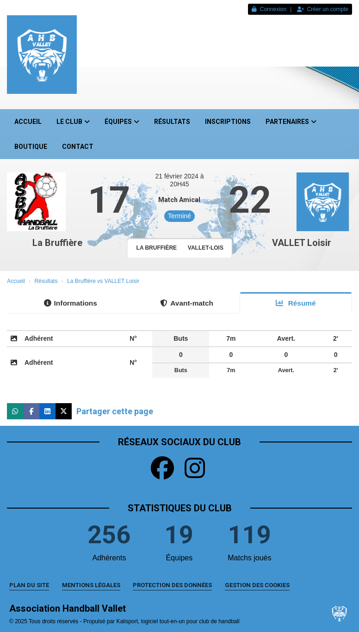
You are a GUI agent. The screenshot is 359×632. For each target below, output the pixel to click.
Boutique (30, 146)
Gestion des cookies (257, 585)
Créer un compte (322, 9)
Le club (73, 121)
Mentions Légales (91, 585)
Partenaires (291, 121)
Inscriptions (228, 121)
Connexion (269, 9)
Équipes (122, 121)
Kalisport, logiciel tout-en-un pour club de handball (177, 621)
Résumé (296, 303)
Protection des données (172, 585)
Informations (70, 303)
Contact (77, 146)
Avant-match (186, 303)
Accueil (28, 121)
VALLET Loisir (301, 242)
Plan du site (29, 585)
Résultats (172, 121)
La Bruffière (57, 242)
